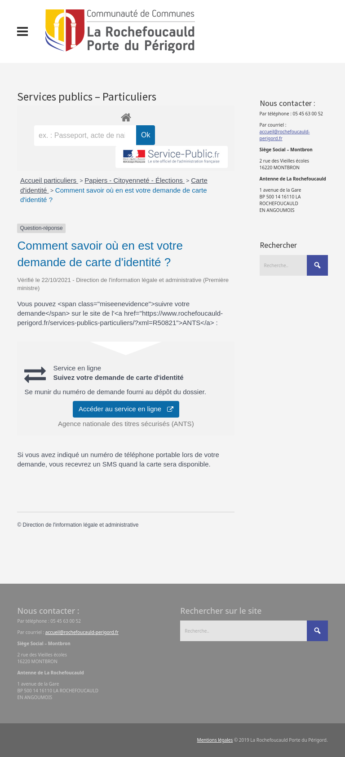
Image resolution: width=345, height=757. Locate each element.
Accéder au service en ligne (126, 409)
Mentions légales (215, 740)
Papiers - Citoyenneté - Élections (134, 180)
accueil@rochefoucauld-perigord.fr (82, 632)
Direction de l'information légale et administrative (81, 525)
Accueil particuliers (49, 180)
